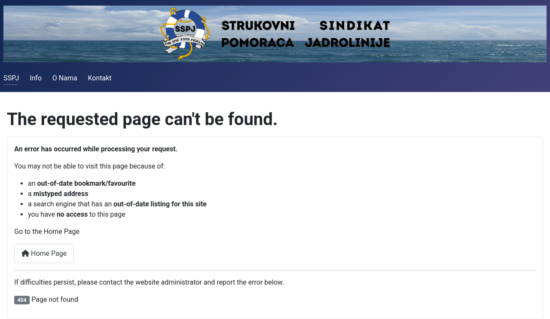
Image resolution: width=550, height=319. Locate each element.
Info (36, 78)
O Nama (64, 78)
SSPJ (11, 78)
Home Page (44, 253)
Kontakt (99, 78)
